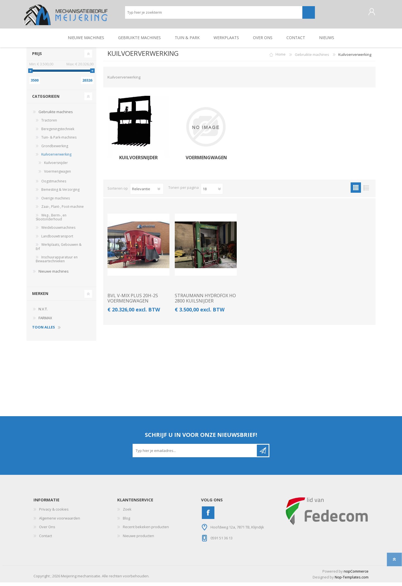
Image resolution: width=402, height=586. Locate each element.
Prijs (37, 56)
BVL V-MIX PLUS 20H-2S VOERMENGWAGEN (132, 302)
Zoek (127, 512)
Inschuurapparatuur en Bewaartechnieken (57, 262)
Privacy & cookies (54, 512)
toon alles (43, 331)
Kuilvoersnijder (138, 161)
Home (281, 57)
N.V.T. (43, 312)
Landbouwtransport (57, 239)
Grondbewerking (54, 149)
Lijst (366, 191)
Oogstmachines (53, 184)
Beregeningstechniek (57, 132)
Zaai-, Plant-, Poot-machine (62, 210)
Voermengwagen (206, 161)
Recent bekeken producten (146, 530)
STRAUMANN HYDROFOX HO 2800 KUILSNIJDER (205, 302)
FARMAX (45, 321)
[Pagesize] (212, 192)
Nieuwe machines (54, 274)
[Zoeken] (213, 14)
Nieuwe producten (138, 539)
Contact (45, 539)
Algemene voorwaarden (59, 521)
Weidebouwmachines (58, 231)
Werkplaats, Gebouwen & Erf (59, 250)
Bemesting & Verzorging (60, 193)
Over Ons (47, 530)
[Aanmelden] (195, 454)
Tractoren (49, 124)
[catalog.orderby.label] (147, 192)
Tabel (356, 191)
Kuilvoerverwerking (56, 157)
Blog (126, 521)
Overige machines (55, 201)
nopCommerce (356, 574)
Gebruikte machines (56, 115)
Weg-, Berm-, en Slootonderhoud (51, 220)
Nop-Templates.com (351, 580)
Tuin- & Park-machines (58, 141)
